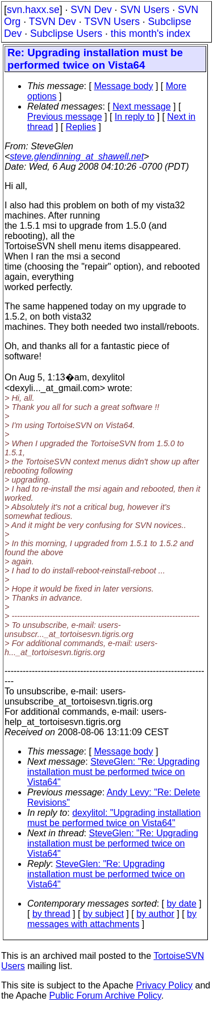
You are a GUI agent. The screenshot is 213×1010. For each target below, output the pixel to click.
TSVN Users (112, 21)
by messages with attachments (112, 919)
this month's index (150, 33)
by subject (103, 914)
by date (181, 903)
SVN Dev (90, 9)
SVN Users (144, 9)
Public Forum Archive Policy (105, 995)
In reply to (134, 116)
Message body (123, 86)
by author (155, 914)
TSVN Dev (52, 21)
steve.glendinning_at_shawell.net (77, 156)
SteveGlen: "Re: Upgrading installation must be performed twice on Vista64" (113, 772)
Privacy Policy (164, 985)
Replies (81, 127)
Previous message (64, 116)
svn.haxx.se (33, 9)
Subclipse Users (66, 33)
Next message (141, 106)
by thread (51, 914)
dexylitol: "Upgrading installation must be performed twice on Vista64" (114, 818)
